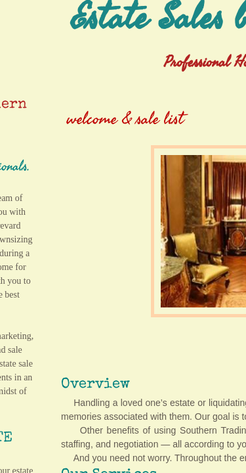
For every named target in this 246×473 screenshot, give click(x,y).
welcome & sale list (125, 119)
